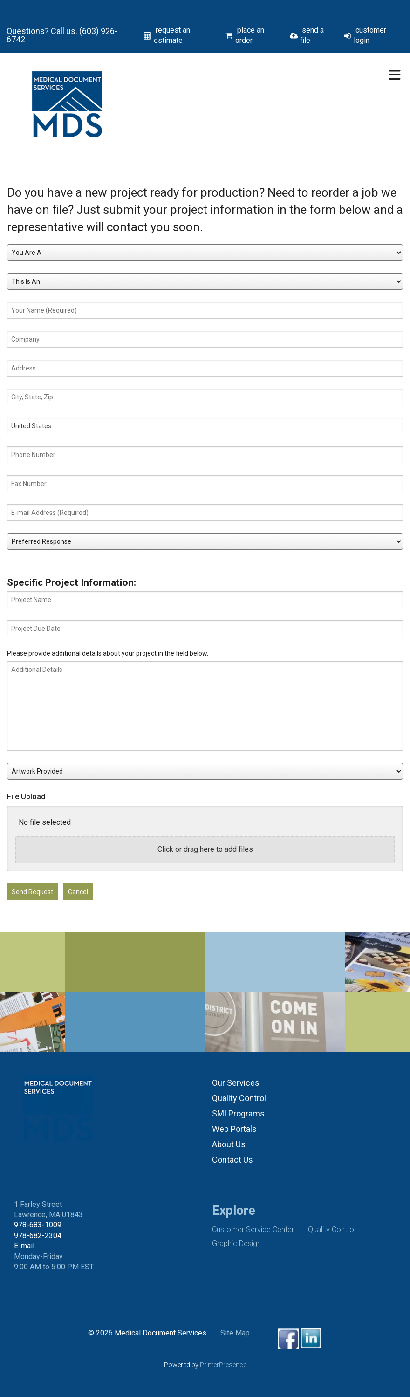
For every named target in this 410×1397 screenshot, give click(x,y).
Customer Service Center (253, 1229)
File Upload (26, 796)
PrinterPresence (223, 1365)
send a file (312, 35)
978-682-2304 (38, 1235)
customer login (370, 35)
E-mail (24, 1245)
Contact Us (232, 1159)
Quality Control (239, 1098)
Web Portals (234, 1129)
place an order (249, 35)
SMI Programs (238, 1113)
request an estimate (172, 35)
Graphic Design (236, 1243)
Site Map (235, 1333)
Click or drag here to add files (205, 849)
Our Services (236, 1083)
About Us (229, 1144)
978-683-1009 (38, 1224)
